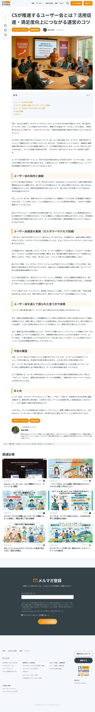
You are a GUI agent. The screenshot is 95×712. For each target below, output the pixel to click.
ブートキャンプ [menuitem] (8, 668)
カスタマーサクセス (20, 30)
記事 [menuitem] (32, 4)
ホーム (5, 444)
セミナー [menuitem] (60, 4)
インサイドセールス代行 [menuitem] (11, 691)
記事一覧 (11, 444)
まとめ (18, 114)
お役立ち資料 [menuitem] (48, 4)
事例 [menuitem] (55, 4)
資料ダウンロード (83, 653)
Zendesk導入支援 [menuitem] (56, 668)
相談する (86, 4)
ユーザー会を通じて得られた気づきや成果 (30, 108)
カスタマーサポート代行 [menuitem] (31, 675)
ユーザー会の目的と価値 (24, 102)
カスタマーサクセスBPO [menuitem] (31, 668)
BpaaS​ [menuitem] (26, 671)
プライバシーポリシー (28, 611)
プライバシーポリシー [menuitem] (80, 683)
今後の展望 (19, 111)
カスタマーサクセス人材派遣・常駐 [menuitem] (34, 666)
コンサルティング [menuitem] (9, 666)
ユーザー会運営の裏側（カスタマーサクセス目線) (33, 105)
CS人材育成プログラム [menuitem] (10, 671)
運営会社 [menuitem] (76, 680)
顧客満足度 (35, 30)
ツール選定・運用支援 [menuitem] (57, 666)
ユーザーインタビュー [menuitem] (10, 688)
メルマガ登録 (75, 4)
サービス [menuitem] (38, 4)
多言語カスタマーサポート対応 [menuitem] (33, 678)
